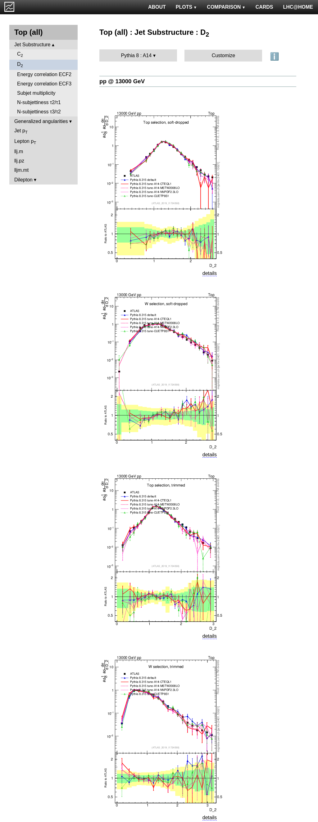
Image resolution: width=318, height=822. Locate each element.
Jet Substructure (32, 44)
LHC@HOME (298, 7)
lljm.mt (21, 170)
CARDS (264, 7)
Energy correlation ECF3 (44, 83)
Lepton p (25, 142)
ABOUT (157, 7)
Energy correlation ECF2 (44, 74)
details (209, 273)
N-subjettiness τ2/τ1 (39, 102)
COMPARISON (226, 7)
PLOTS (186, 7)
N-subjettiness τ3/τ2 (39, 111)
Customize (223, 55)
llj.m (18, 151)
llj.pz (19, 160)
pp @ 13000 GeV (122, 81)
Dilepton (23, 179)
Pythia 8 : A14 (136, 55)
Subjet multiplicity (36, 93)
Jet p (21, 131)
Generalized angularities (41, 121)
